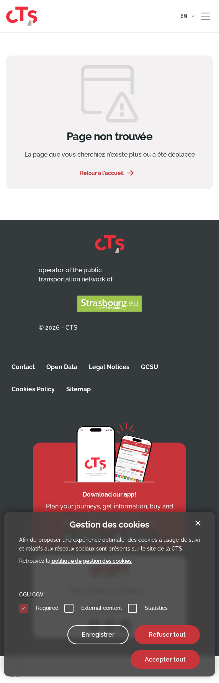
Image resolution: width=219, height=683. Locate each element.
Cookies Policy (33, 389)
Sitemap (78, 389)
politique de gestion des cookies (91, 561)
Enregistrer (98, 634)
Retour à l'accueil (102, 173)
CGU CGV (31, 594)
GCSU (149, 367)
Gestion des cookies (109, 524)
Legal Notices (109, 367)
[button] (187, 16)
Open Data (61, 367)
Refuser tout (167, 634)
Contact (23, 367)
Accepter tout (165, 659)
